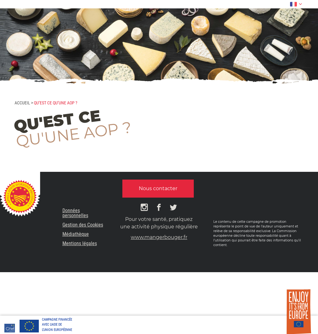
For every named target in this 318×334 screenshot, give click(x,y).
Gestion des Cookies (82, 225)
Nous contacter (158, 188)
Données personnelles (75, 213)
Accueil (22, 102)
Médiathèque (75, 234)
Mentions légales (79, 243)
